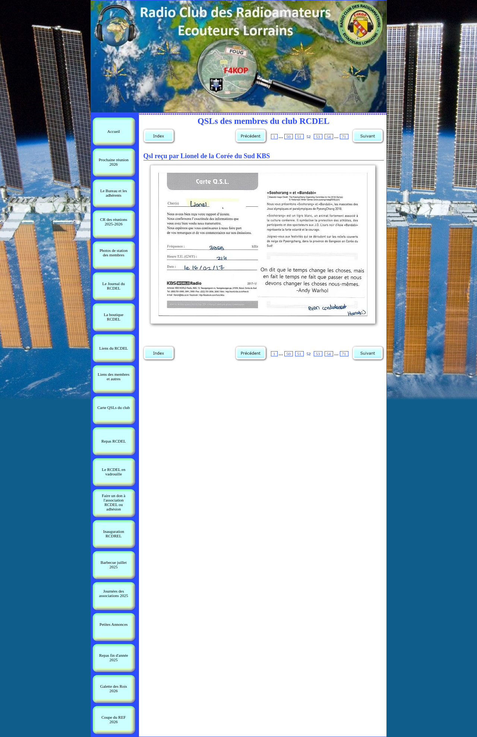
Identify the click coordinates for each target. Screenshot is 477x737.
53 (318, 136)
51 (299, 136)
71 (344, 136)
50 (289, 136)
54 (329, 136)
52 (309, 136)
